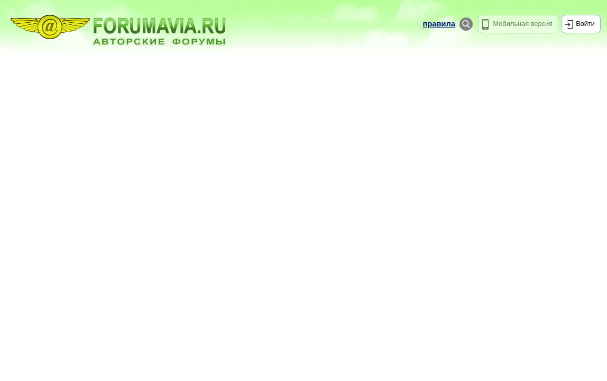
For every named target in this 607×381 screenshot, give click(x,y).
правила (439, 24)
